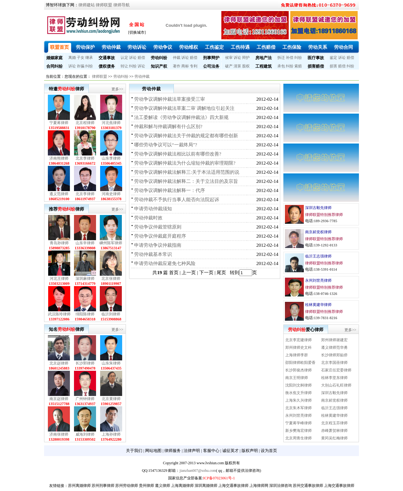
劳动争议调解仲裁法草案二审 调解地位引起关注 (184, 108)
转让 (124, 66)
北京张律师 (110, 278)
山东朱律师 (111, 363)
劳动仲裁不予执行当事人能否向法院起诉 (176, 199)
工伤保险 (291, 47)
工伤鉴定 (214, 47)
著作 (176, 66)
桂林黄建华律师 (318, 304)
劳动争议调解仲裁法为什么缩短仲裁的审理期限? (185, 163)
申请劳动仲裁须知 (153, 208)
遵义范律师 (58, 194)
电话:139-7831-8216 (321, 318)
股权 (246, 66)
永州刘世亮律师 (318, 280)
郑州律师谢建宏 (334, 340)
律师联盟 (104, 5)
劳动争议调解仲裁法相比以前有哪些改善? (177, 153)
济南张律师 (58, 434)
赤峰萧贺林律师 (334, 430)
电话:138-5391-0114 (321, 269)
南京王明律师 (296, 377)
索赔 (298, 66)
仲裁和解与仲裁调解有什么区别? (168, 126)
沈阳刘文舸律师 (298, 385)
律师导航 (121, 5)
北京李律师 (85, 158)
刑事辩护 (211, 57)
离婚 (72, 57)
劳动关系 (317, 47)
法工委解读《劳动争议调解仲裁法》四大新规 (181, 117)
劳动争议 (162, 47)
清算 (237, 66)
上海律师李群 (296, 355)
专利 (193, 66)
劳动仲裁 (111, 47)
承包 (281, 66)
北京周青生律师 (298, 438)
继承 (89, 57)
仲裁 (176, 57)
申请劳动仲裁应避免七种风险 (165, 263)
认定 (124, 57)
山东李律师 (111, 158)
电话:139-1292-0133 (321, 245)
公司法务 (211, 66)
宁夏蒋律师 (58, 123)
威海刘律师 (85, 434)
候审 (229, 57)
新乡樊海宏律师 (298, 430)
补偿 (289, 57)
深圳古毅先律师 (318, 208)
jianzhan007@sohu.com (197, 470)
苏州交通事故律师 (308, 485)
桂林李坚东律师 (334, 377)
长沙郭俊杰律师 (298, 370)
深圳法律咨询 (280, 485)
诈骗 (80, 66)
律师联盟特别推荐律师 (324, 214)
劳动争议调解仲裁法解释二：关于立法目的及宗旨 (186, 181)
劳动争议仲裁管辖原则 (157, 226)
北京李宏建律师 (298, 340)
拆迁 (281, 57)
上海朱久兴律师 (298, 400)
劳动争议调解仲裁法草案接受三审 (169, 99)
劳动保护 (85, 47)
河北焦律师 (111, 123)
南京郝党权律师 (318, 232)
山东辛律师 (85, 243)
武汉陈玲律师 (59, 314)
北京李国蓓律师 (334, 362)
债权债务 (107, 66)
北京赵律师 (58, 363)
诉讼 (133, 57)
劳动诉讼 (137, 47)
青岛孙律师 (59, 243)
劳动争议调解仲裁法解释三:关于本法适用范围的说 (186, 172)
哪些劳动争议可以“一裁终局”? (165, 144)
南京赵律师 (58, 399)
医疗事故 (316, 57)
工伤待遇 (240, 47)
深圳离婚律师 (206, 485)
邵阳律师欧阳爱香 (300, 362)
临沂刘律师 (110, 314)
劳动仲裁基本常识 (153, 254)
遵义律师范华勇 (334, 347)
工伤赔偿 (266, 47)
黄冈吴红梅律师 (334, 438)
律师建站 (86, 5)
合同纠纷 (54, 66)
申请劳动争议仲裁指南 (157, 245)
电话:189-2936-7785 (321, 221)
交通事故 (107, 57)
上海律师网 (258, 485)
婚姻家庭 (54, 57)
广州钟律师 (85, 399)
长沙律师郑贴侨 (334, 355)
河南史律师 (111, 194)
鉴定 (333, 57)
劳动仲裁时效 (148, 217)
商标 (185, 66)
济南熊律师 (58, 158)
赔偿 (141, 57)
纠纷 (298, 57)
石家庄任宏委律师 (336, 370)
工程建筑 (263, 66)
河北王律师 (59, 278)
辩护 (246, 57)
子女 (80, 57)
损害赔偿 (316, 66)
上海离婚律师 (182, 485)
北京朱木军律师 (298, 408)
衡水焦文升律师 (298, 393)
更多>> (117, 89)
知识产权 (159, 66)
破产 (229, 66)
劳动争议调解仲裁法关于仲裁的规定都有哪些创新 (186, 135)
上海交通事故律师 (233, 485)
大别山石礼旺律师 (336, 385)
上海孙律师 (111, 434)
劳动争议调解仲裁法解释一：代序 (169, 190)
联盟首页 (59, 47)
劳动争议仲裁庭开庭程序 (160, 236)
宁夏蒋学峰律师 (298, 423)
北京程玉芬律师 (334, 423)
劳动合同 (343, 47)
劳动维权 (188, 47)
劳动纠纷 (159, 57)
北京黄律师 (111, 399)
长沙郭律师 (85, 363)
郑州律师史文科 (298, 347)
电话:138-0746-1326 (321, 293)
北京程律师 (85, 123)
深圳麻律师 (85, 278)
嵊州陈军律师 (110, 243)
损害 (333, 66)
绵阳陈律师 (85, 314)
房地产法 (263, 57)
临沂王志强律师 (318, 256)
